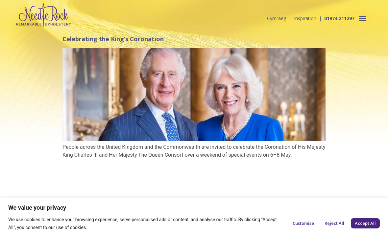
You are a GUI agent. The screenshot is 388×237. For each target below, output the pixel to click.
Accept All (365, 223)
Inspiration (305, 18)
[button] (363, 18)
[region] (194, 217)
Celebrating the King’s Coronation (113, 39)
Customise (303, 223)
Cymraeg (276, 18)
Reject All (334, 223)
